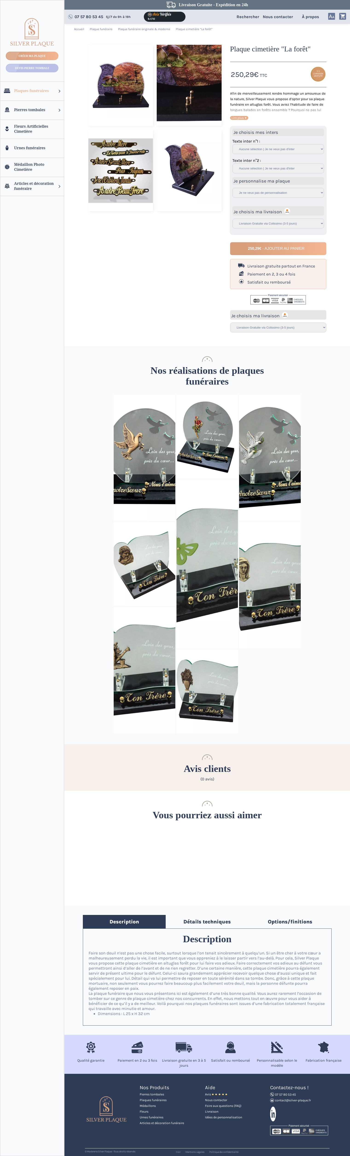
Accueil (79, 29)
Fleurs (144, 1112)
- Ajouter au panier (276, 248)
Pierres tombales (152, 1094)
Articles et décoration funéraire (162, 1123)
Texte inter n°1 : (246, 141)
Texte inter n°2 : (246, 160)
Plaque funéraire (101, 29)
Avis (216, 1094)
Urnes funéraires (151, 1117)
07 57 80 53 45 (89, 16)
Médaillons (148, 1106)
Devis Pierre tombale (32, 68)
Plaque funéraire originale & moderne (144, 29)
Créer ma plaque (32, 56)
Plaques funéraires (153, 1100)
